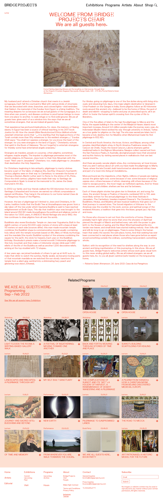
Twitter (66, 496)
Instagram (67, 494)
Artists (127, 5)
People (65, 480)
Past (26, 480)
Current (27, 476)
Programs (112, 5)
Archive (46, 478)
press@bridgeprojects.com (95, 484)
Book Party (87, 428)
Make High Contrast (70, 485)
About (138, 5)
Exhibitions (94, 5)
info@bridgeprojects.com (95, 478)
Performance (49, 395)
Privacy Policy (68, 490)
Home (7, 472)
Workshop (8, 318)
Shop (149, 5)
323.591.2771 (90, 488)
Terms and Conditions (71, 488)
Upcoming (28, 478)
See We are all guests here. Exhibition (23, 300)
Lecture (124, 318)
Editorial (8, 483)
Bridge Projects (21, 5)
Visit (26, 485)
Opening (86, 286)
